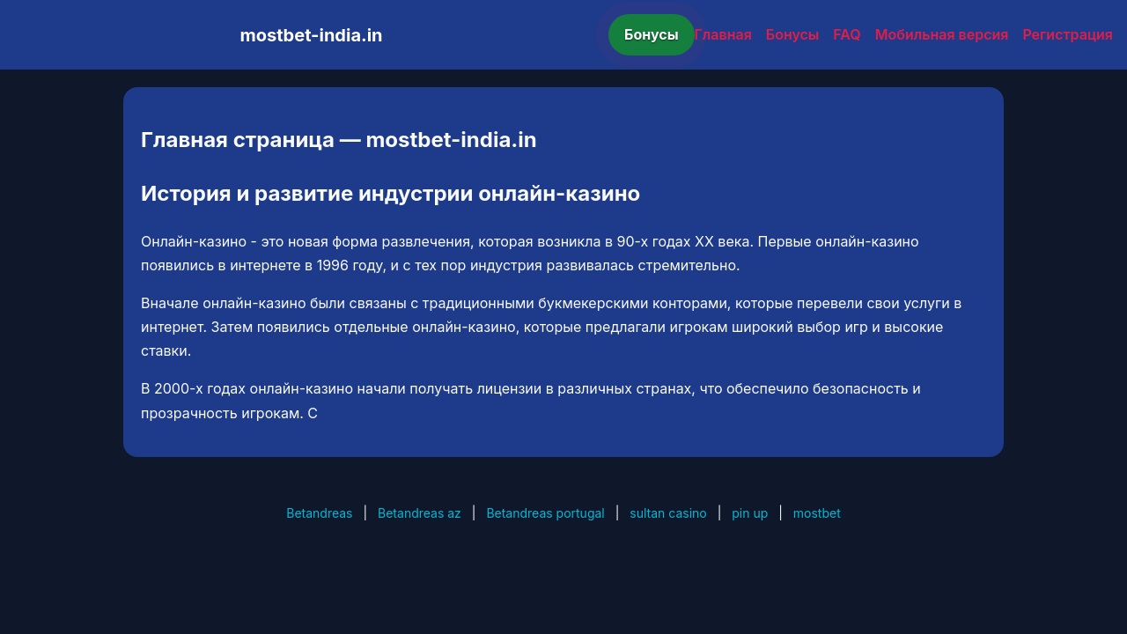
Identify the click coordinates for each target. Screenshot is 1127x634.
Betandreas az (419, 512)
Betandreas (319, 512)
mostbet (817, 512)
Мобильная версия (942, 34)
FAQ (846, 34)
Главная (723, 34)
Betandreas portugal (545, 512)
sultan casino (668, 512)
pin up (750, 512)
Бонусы (651, 34)
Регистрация (1067, 34)
